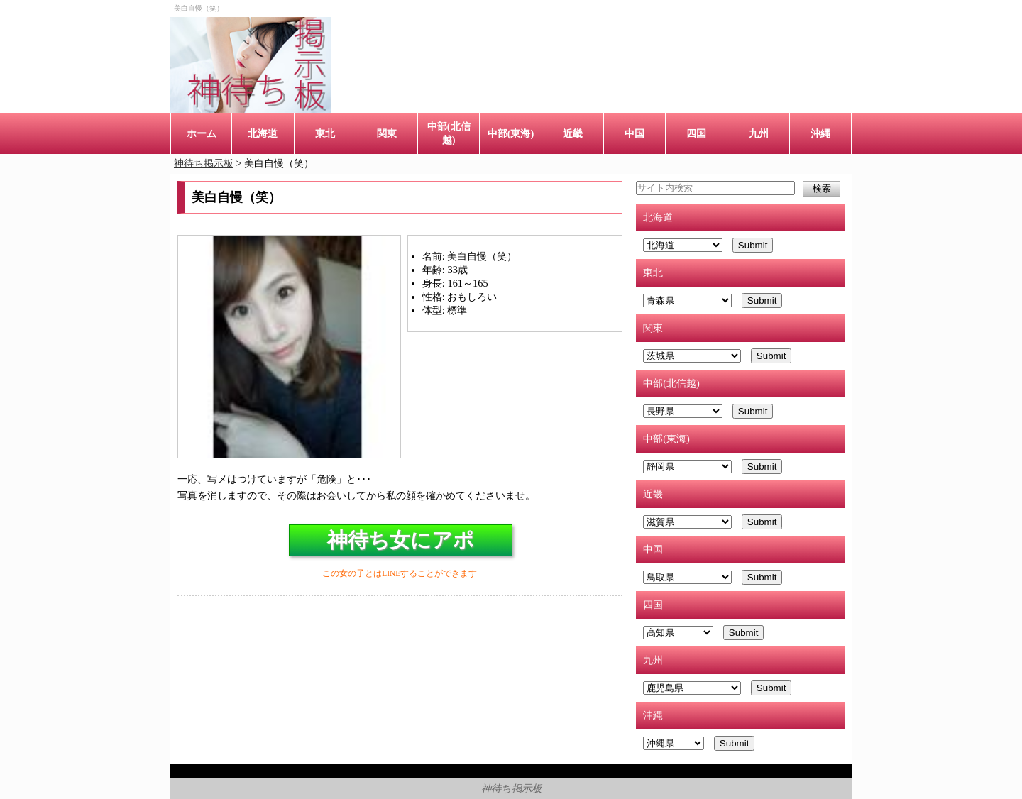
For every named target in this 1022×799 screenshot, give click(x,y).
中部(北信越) (449, 133)
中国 (634, 133)
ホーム (201, 133)
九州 (759, 133)
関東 (387, 133)
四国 (696, 133)
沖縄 (820, 133)
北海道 (263, 133)
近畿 (573, 133)
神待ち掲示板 (511, 788)
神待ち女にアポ (400, 540)
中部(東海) (511, 133)
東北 (325, 133)
